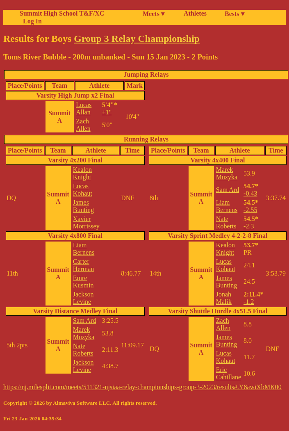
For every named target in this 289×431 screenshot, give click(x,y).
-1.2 (248, 301)
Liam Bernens (83, 249)
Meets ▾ (153, 13)
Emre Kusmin (83, 281)
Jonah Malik (224, 298)
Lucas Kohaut (82, 189)
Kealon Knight (82, 173)
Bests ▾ (234, 13)
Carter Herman (83, 265)
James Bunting (83, 206)
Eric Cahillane (228, 373)
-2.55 (250, 209)
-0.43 (250, 193)
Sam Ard (84, 320)
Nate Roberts (83, 349)
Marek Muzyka (83, 333)
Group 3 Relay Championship (137, 38)
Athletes (195, 13)
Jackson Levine (83, 298)
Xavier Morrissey (86, 222)
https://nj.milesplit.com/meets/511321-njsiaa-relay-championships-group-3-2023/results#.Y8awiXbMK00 (142, 386)
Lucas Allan (83, 108)
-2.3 (248, 226)
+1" (107, 112)
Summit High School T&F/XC (62, 13)
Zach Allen (83, 125)
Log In (31, 21)
